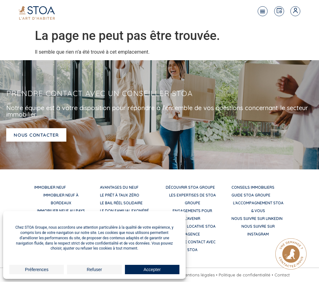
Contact (282, 274)
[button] (263, 11)
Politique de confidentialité (244, 274)
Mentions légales (198, 274)
